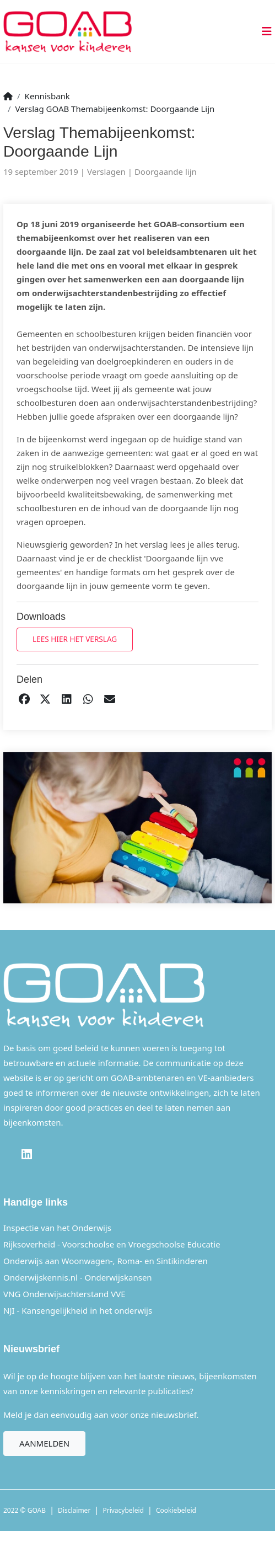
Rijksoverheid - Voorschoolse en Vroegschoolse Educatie (111, 1244)
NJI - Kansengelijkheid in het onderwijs (77, 1310)
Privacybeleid (123, 1510)
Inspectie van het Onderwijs (57, 1227)
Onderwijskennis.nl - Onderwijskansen (77, 1277)
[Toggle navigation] (263, 31)
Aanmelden (44, 1443)
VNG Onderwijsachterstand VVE (64, 1293)
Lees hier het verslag (75, 639)
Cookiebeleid (176, 1510)
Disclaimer (74, 1510)
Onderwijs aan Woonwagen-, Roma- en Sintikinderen (105, 1260)
